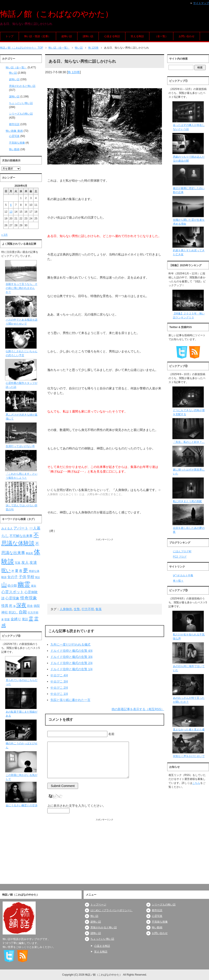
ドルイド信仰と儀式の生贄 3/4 (71, 657)
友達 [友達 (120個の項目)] (33, 562)
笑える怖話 (137, 36)
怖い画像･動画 (14, 130)
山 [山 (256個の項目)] (4, 585)
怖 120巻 (74, 72)
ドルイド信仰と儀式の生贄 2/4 (71, 663)
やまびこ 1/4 (59, 693)
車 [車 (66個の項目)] (2, 619)
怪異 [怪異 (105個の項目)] (4, 606)
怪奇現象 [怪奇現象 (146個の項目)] (28, 598)
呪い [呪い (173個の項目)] (6, 570)
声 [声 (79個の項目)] (12, 571)
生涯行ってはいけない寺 (20, 446)
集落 (98, 609)
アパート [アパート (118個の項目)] (20, 528)
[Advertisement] (104, 572)
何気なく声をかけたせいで (189, 756)
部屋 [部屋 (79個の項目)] (7, 619)
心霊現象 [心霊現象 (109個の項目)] (12, 598)
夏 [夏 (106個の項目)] (16, 571)
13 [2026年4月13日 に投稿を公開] (10, 211)
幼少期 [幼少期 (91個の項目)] (12, 585)
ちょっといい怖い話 (21, 103)
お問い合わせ (186, 36)
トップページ (98, 904)
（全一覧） (161, 36)
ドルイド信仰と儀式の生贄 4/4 (71, 650)
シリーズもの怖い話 (21, 113)
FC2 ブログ (180, 556)
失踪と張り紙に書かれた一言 (70, 700)
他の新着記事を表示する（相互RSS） (138, 709)
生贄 (77, 609)
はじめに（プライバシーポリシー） (111, 910)
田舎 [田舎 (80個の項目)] (30, 606)
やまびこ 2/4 (59, 687)
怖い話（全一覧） (16, 67)
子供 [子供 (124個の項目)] (22, 577)
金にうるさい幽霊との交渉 (21, 805)
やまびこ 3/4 (59, 681)
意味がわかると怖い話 (22, 86)
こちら (196, 783)
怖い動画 (14, 149)
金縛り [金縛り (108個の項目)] (16, 619)
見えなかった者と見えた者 (189, 729)
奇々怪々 (178, 580)
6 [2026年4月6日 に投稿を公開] (11, 204)
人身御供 (66, 609)
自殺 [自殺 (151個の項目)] (23, 612)
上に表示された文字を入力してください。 (76, 805)
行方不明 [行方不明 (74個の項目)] (33, 612)
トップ (9, 36)
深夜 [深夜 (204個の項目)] (21, 605)
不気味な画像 (17, 142)
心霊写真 (14, 136)
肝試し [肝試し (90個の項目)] (13, 612)
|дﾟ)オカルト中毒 (183, 575)
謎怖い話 (88, 36)
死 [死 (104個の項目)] (10, 606)
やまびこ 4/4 (59, 675)
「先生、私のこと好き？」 (189, 441)
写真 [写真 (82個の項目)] (17, 562)
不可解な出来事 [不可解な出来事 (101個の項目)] (21, 536)
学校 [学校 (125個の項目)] (30, 577)
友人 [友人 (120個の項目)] (25, 562)
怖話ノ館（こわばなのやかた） (56, 13)
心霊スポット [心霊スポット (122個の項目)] (12, 592)
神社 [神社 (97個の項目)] (4, 612)
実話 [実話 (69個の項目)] (37, 577)
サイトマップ (201, 3)
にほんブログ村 (182, 551)
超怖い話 (66, 36)
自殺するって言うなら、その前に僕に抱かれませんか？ (21, 288)
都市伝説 (14, 124)
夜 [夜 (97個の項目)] (20, 571)
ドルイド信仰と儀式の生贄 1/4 (71, 669)
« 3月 (4, 234)
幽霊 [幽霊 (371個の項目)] (24, 584)
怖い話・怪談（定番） (37, 36)
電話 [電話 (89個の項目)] (25, 619)
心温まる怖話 (112, 36)
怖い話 (13, 72)
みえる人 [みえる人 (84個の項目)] (7, 528)
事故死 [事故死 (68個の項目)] (29, 553)
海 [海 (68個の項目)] (14, 606)
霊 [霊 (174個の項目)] (31, 618)
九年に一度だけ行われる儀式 (70, 644)
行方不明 (88, 609)
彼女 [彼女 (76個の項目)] (33, 585)
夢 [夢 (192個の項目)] (25, 570)
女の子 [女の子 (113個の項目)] (12, 577)
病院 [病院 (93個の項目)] (37, 606)
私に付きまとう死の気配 (187, 501)
